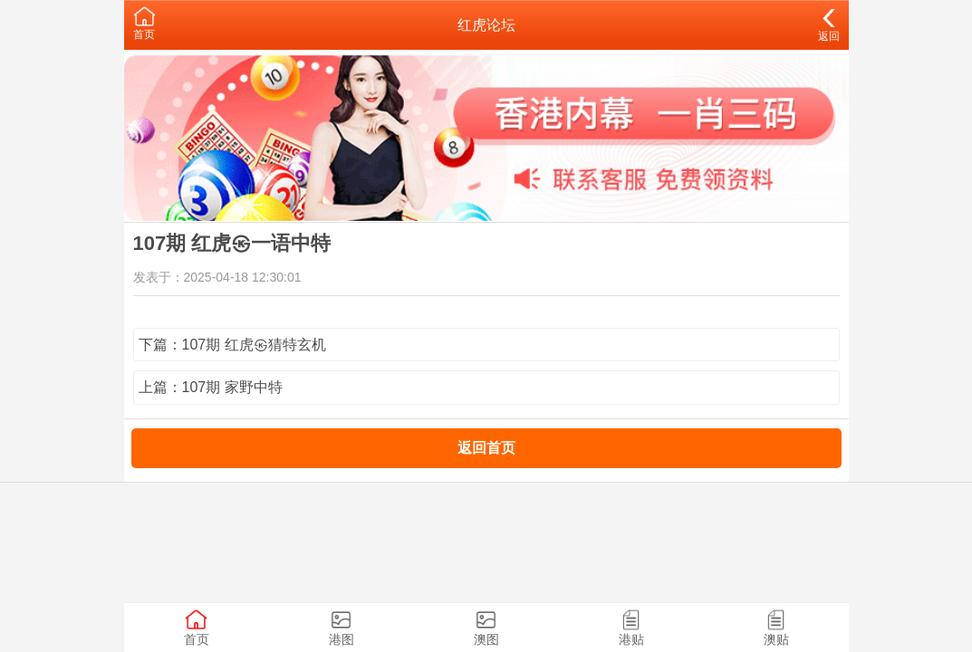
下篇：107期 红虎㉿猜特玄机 (232, 344)
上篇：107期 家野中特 (211, 387)
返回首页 (486, 447)
